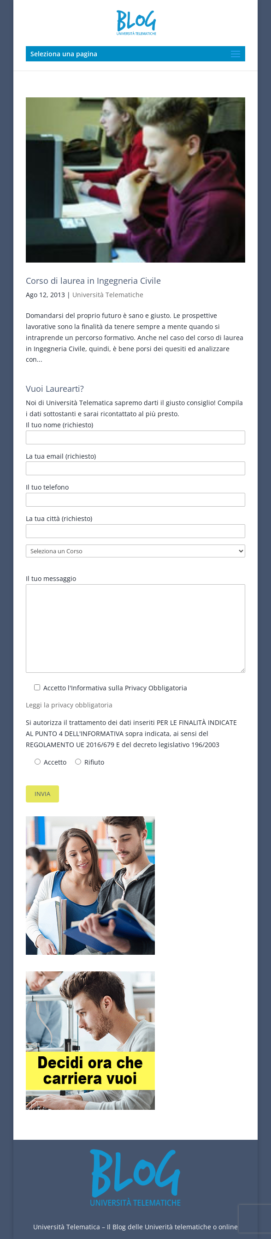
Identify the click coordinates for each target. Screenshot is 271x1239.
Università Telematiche (107, 294)
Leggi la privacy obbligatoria (69, 704)
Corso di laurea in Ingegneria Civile (93, 280)
